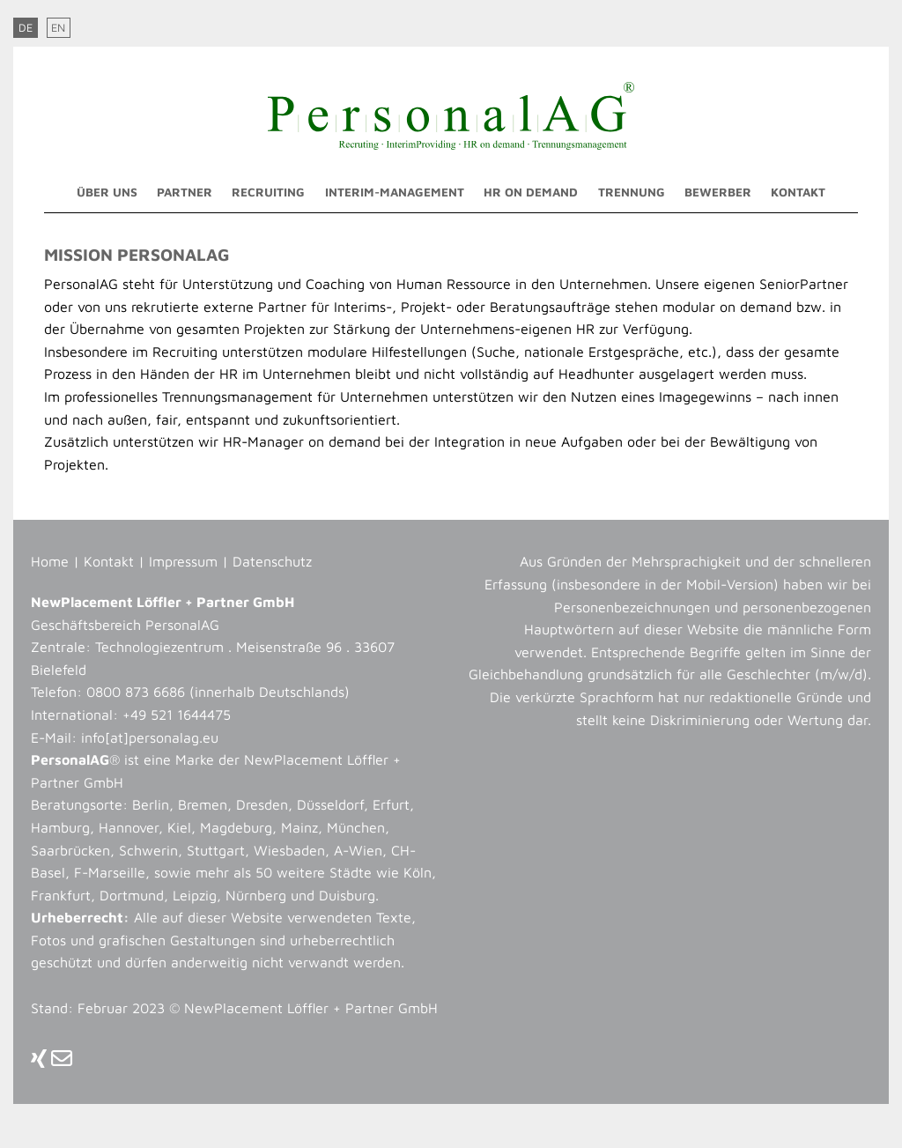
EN (58, 27)
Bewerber (717, 192)
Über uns (107, 192)
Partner (184, 192)
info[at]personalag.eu (149, 737)
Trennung (631, 192)
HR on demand (531, 192)
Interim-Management (394, 192)
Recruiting (268, 192)
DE (25, 27)
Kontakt (798, 192)
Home (50, 561)
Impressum (183, 561)
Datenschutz (272, 561)
